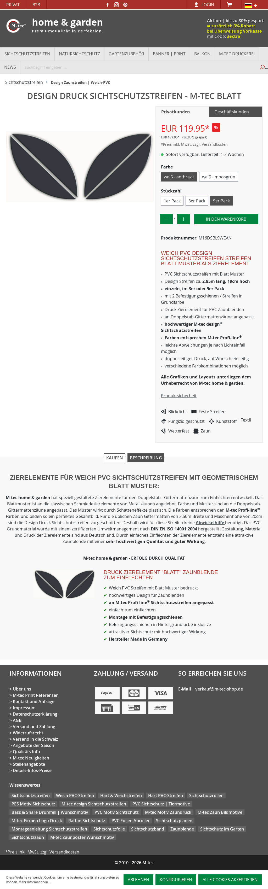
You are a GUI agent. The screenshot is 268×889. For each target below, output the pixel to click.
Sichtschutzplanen (174, 820)
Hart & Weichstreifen (121, 795)
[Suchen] (262, 67)
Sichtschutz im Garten (222, 829)
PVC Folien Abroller (130, 820)
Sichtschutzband (147, 829)
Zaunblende (182, 829)
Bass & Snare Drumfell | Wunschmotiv (50, 812)
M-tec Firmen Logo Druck (37, 820)
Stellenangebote (29, 764)
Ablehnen (138, 879)
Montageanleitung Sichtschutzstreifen (49, 829)
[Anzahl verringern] (166, 219)
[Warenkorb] (231, 4)
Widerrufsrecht (28, 733)
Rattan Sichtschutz (86, 820)
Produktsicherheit (179, 396)
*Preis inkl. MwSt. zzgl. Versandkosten (194, 144)
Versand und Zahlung (34, 726)
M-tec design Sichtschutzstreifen (94, 804)
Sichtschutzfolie (109, 829)
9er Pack (221, 201)
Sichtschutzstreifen (31, 795)
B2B (36, 5)
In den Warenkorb (226, 219)
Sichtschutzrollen (206, 795)
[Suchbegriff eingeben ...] (138, 67)
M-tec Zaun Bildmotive (220, 812)
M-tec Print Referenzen (36, 695)
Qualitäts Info (26, 752)
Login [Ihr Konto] (208, 5)
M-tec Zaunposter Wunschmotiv (82, 837)
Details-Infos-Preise (32, 770)
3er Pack (196, 201)
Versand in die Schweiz (35, 739)
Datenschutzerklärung (35, 714)
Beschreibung (146, 458)
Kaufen (114, 458)
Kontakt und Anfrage (33, 701)
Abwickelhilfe (210, 522)
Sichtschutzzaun (28, 837)
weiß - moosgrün (218, 177)
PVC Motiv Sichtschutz (116, 812)
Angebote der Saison (33, 745)
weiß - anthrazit (179, 177)
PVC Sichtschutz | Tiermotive (161, 804)
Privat (13, 5)
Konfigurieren (176, 879)
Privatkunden (175, 112)
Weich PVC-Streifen (75, 795)
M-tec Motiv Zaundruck (168, 812)
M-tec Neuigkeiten (31, 758)
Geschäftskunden (231, 112)
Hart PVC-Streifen (165, 795)
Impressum (24, 708)
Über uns (22, 689)
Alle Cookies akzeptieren (230, 879)
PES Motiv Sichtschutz (33, 804)
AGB (17, 720)
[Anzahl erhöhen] (183, 219)
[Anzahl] (175, 219)
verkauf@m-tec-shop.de (219, 689)
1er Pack (172, 201)
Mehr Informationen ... (35, 882)
